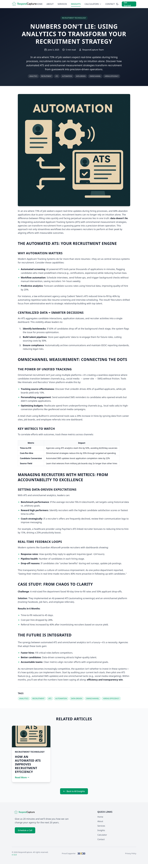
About (50, 4)
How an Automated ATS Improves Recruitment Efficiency (28, 764)
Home (39, 4)
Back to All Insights (74, 791)
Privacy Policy (130, 853)
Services (62, 4)
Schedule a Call (25, 830)
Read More (22, 777)
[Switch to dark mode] (117, 4)
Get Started (127, 4)
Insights (76, 4)
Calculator (102, 834)
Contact (110, 4)
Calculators (93, 4)
